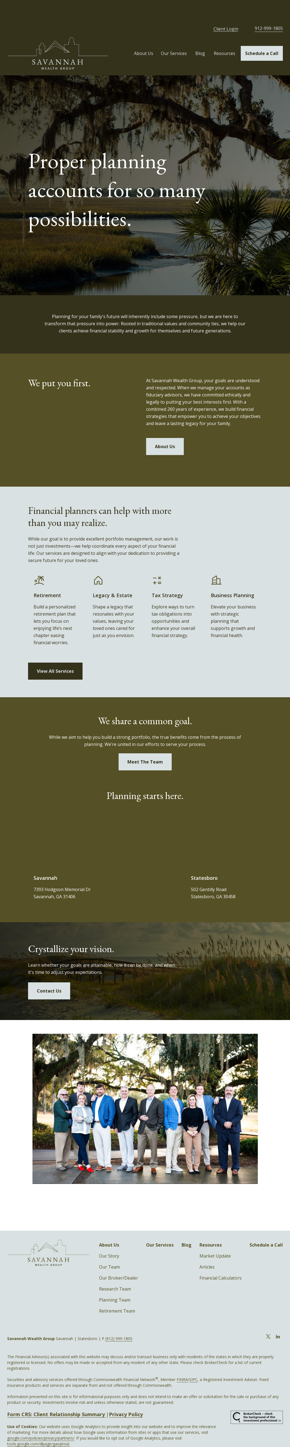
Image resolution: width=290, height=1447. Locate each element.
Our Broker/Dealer (118, 1259)
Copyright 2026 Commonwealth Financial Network (103, 1435)
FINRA (182, 1360)
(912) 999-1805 (118, 1319)
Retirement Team (117, 1292)
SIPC (193, 1360)
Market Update (215, 1237)
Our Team (109, 1248)
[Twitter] (268, 1317)
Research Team (115, 1270)
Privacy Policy (126, 1395)
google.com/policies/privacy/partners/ (40, 1418)
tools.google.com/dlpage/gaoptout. (38, 1424)
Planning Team (114, 1281)
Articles (207, 1248)
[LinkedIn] (278, 1317)
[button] (143, 34)
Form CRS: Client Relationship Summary (56, 1395)
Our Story (109, 1237)
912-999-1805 (269, 9)
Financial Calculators (220, 1259)
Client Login (226, 10)
